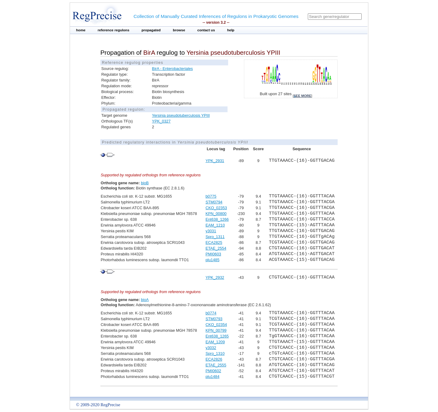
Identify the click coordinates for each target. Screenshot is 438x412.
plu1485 (213, 260)
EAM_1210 (215, 225)
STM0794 (214, 202)
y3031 (211, 231)
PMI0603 (213, 254)
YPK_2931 (215, 160)
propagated (151, 30)
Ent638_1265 (217, 336)
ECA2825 (214, 242)
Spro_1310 (215, 353)
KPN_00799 (216, 330)
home (80, 30)
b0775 (211, 196)
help (231, 30)
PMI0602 (213, 371)
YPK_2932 (215, 277)
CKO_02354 (216, 324)
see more (302, 96)
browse (179, 30)
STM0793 (214, 319)
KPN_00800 (216, 213)
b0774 (211, 313)
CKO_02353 (216, 208)
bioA (145, 299)
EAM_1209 (215, 342)
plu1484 (213, 376)
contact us (206, 30)
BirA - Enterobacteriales (172, 68)
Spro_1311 (215, 236)
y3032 (211, 347)
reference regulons (113, 30)
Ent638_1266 (217, 219)
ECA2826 (214, 359)
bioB (145, 183)
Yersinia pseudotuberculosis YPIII (181, 115)
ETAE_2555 (216, 365)
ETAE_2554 (216, 248)
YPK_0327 (161, 121)
